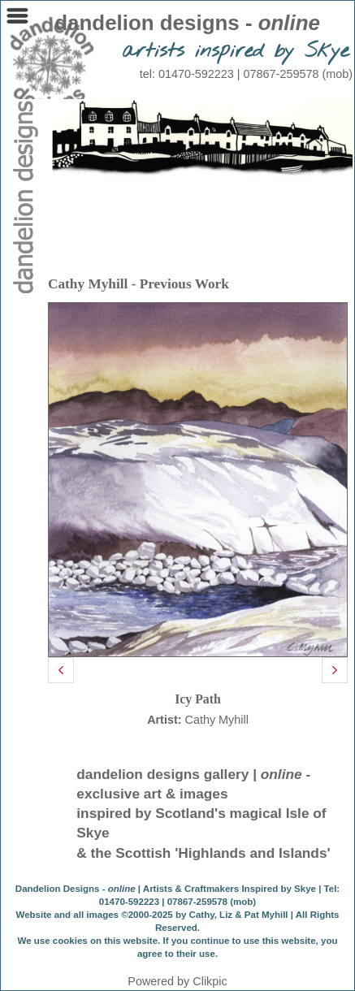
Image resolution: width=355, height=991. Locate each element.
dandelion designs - (187, 22)
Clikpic (210, 981)
